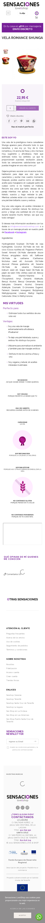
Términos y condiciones (16, 650)
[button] (15, 116)
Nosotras (10, 664)
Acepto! (22, 915)
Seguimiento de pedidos (17, 646)
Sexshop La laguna (14, 707)
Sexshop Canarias (14, 695)
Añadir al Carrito (27, 108)
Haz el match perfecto (22, 127)
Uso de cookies (13, 642)
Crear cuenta (11, 676)
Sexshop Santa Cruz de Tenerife (20, 703)
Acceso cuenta (12, 672)
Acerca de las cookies (22, 909)
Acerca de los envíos (15, 638)
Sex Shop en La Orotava (16, 711)
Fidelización (11, 668)
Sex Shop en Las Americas (17, 715)
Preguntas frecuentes (15, 634)
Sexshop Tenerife (13, 699)
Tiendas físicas (12, 680)
